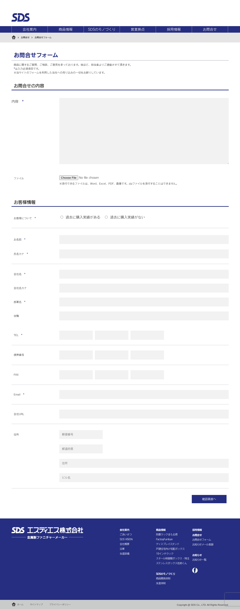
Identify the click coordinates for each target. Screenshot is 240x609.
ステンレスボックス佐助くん (171, 563)
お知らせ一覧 (199, 559)
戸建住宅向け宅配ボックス (170, 548)
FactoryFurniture (164, 539)
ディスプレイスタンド (167, 544)
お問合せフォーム (201, 539)
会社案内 (29, 29)
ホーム (20, 604)
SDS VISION (126, 539)
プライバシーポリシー (60, 604)
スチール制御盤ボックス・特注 (172, 558)
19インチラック (164, 553)
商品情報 (66, 29)
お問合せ (210, 29)
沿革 (122, 548)
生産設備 (124, 553)
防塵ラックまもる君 (166, 534)
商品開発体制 (163, 578)
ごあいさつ (126, 534)
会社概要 (124, 544)
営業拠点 (138, 29)
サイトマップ (36, 604)
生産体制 (161, 583)
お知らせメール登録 (202, 544)
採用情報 (174, 29)
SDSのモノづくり (102, 29)
